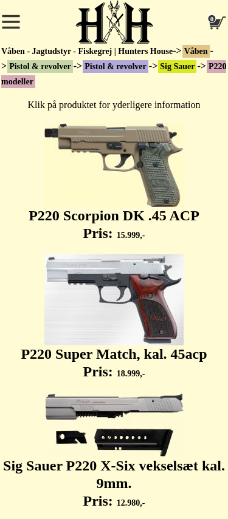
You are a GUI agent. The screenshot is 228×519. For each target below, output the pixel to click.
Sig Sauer (177, 66)
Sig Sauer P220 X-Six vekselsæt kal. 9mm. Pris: (114, 450)
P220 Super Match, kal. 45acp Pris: (114, 316)
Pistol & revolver (40, 66)
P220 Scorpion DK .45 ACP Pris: (114, 182)
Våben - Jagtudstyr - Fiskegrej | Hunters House (87, 51)
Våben (196, 51)
